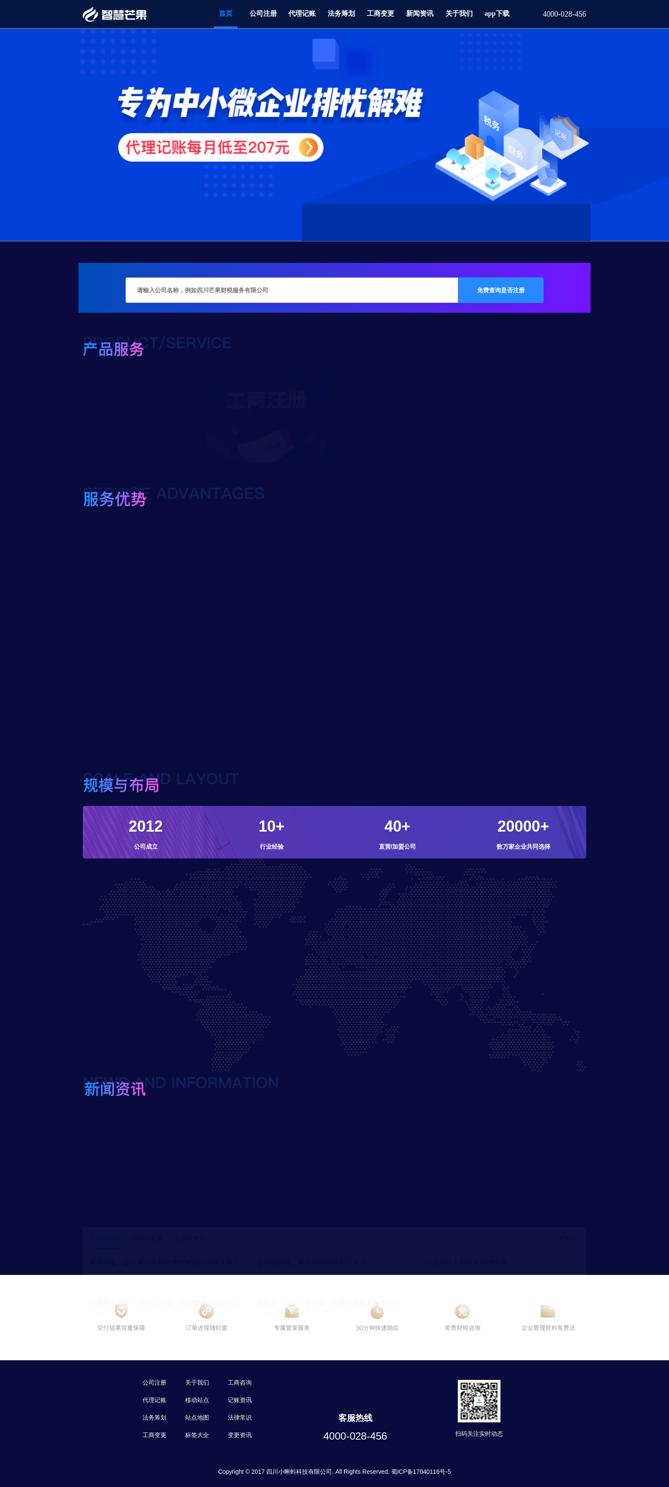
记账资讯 (240, 1400)
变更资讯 (240, 1435)
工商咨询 (240, 1382)
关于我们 (459, 13)
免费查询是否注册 (501, 290)
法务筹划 (341, 13)
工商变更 (380, 13)
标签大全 (197, 1435)
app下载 (497, 13)
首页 (226, 13)
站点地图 (197, 1417)
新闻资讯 (419, 13)
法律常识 (240, 1417)
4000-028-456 (355, 1436)
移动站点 (197, 1400)
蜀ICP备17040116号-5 (421, 1471)
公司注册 (263, 13)
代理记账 (302, 13)
